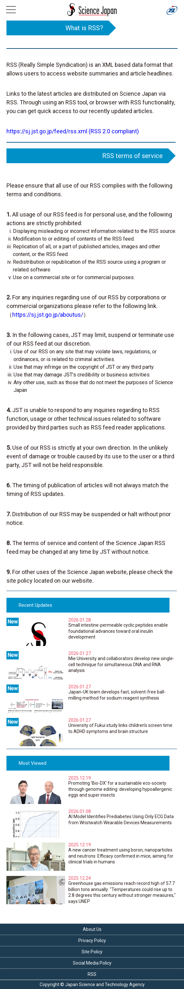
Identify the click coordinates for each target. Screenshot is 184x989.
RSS (92, 974)
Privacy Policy (92, 940)
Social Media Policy (92, 963)
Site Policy (92, 951)
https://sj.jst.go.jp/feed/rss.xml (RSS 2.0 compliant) (72, 131)
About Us (92, 929)
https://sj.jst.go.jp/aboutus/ (47, 314)
